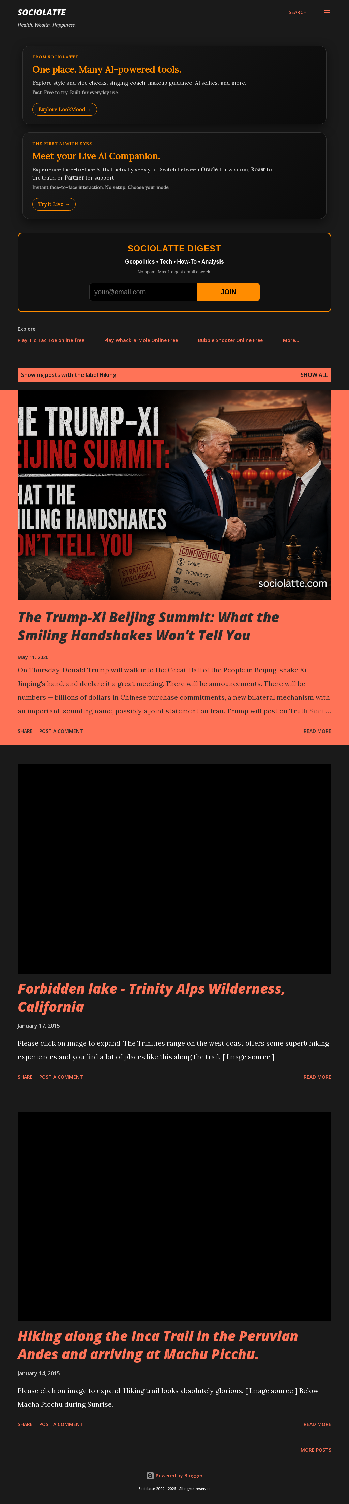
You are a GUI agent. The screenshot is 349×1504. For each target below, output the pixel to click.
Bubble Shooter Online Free (230, 340)
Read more (317, 731)
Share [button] (25, 731)
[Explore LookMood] (174, 85)
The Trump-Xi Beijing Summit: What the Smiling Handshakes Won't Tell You (148, 626)
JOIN (229, 292)
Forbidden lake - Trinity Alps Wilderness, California (152, 997)
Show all (314, 375)
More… (291, 340)
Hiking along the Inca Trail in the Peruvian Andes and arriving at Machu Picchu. (158, 1344)
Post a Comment (61, 731)
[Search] (298, 12)
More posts (316, 1450)
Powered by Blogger (174, 1475)
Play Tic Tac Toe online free (51, 340)
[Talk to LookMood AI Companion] (174, 175)
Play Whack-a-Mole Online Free (141, 340)
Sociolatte (41, 12)
